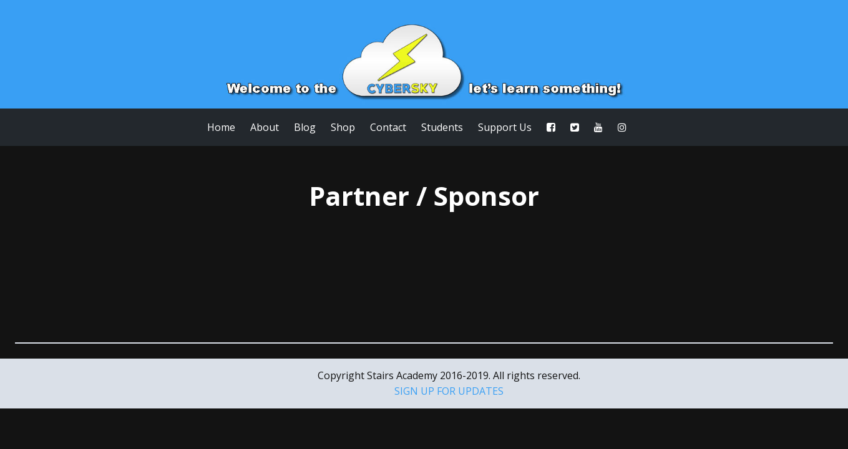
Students (442, 127)
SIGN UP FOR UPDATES (449, 391)
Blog (305, 127)
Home (221, 127)
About (264, 127)
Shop (343, 127)
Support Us (505, 127)
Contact (388, 127)
